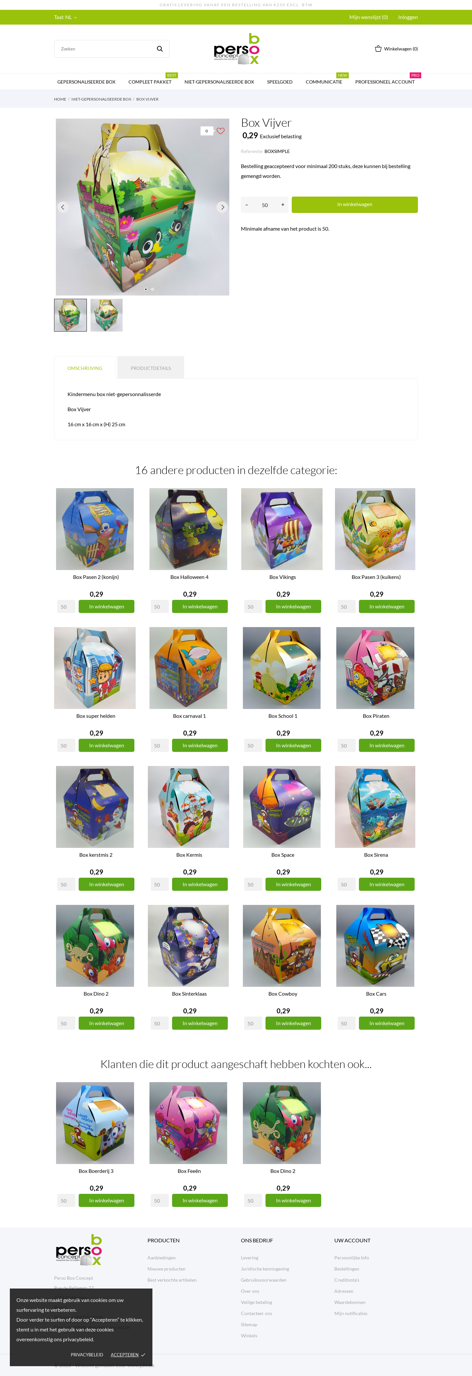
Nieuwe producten (167, 1268)
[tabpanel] (142, 207)
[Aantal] (264, 205)
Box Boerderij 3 (96, 1171)
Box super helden (95, 716)
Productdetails (151, 368)
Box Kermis (189, 854)
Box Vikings (282, 577)
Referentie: (252, 151)
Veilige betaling (256, 1302)
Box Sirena (376, 854)
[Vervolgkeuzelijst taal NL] (71, 17)
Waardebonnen (349, 1302)
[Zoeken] (111, 49)
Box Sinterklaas (189, 993)
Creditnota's (346, 1280)
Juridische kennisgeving (265, 1268)
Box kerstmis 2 (95, 854)
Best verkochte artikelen (172, 1280)
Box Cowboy (282, 993)
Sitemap (249, 1324)
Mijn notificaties (350, 1313)
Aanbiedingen (162, 1257)
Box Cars (376, 993)
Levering (249, 1257)
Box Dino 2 (96, 993)
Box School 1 (282, 716)
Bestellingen (346, 1268)
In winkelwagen (354, 204)
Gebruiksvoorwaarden (263, 1280)
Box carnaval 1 (189, 716)
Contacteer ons (256, 1313)
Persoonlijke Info (351, 1257)
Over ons (250, 1291)
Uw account (352, 1240)
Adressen (343, 1291)
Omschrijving (85, 368)
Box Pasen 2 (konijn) (96, 577)
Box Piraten (376, 716)
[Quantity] (66, 606)
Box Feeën (189, 1171)
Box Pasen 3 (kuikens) (376, 577)
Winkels (249, 1335)
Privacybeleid (87, 1354)
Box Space (282, 854)
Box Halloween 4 (189, 577)
